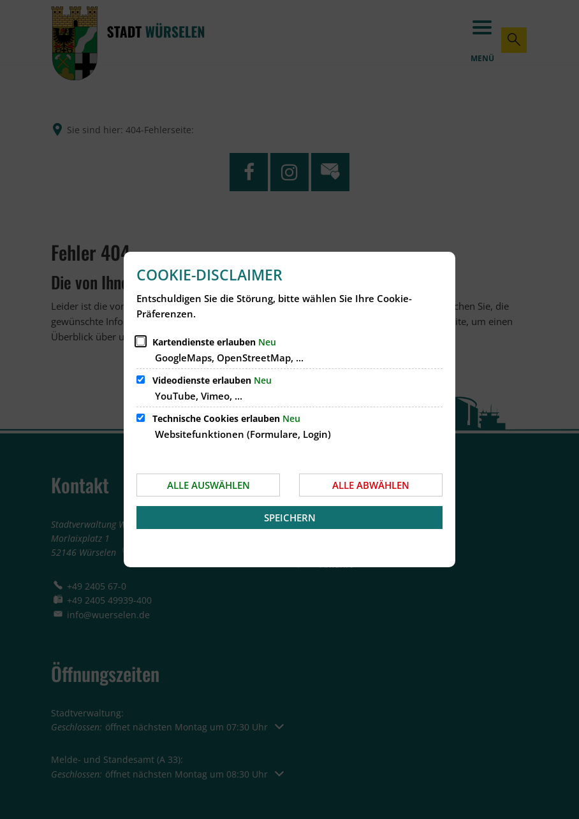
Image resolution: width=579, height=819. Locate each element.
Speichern (290, 517)
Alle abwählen (370, 485)
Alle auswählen (208, 485)
